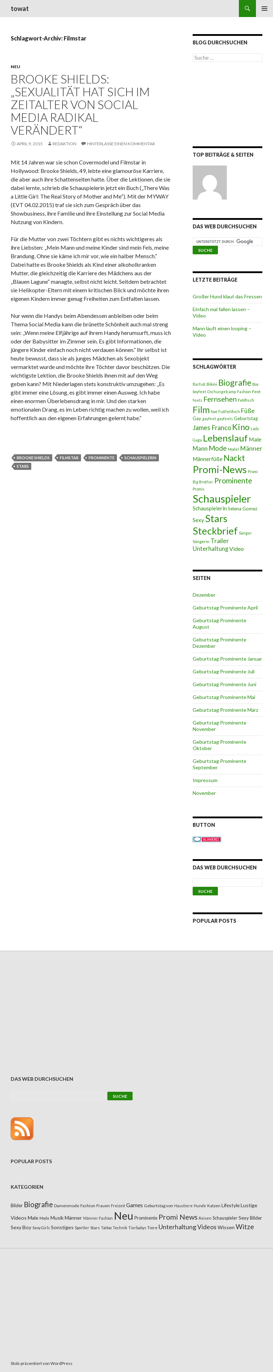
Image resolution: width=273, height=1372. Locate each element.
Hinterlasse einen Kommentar (121, 143)
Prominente (101, 457)
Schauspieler (222, 498)
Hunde (200, 1205)
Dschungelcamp (221, 391)
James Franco (212, 428)
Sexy (198, 520)
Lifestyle (230, 1205)
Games (134, 1205)
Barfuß (199, 384)
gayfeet (209, 418)
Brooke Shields (33, 457)
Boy (255, 384)
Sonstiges (62, 1227)
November (204, 793)
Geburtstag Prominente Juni (224, 684)
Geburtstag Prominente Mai (224, 697)
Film (201, 409)
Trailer (219, 540)
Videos (206, 1227)
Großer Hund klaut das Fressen (227, 296)
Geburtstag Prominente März (225, 710)
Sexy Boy (21, 1227)
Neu (15, 66)
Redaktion (64, 143)
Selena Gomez (242, 508)
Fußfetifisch (229, 411)
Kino (241, 427)
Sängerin (201, 541)
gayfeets (225, 418)
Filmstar (69, 457)
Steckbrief (215, 531)
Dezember (204, 595)
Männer (251, 448)
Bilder (17, 1205)
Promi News (178, 1217)
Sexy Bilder (250, 1218)
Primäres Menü (264, 8)
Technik (120, 1227)
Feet (256, 391)
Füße (248, 410)
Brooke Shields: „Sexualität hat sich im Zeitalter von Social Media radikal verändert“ (80, 104)
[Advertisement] (227, 105)
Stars (23, 466)
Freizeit (118, 1205)
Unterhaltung (210, 548)
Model (233, 449)
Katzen (213, 1205)
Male (255, 439)
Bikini (212, 384)
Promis (198, 489)
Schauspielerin (140, 457)
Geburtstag (246, 418)
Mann (200, 448)
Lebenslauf (225, 438)
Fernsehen (220, 399)
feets (197, 400)
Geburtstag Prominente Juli (224, 671)
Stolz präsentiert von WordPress (42, 1363)
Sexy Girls (41, 1227)
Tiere (152, 1227)
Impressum (205, 780)
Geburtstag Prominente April (225, 607)
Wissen (226, 1227)
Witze (245, 1227)
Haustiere (183, 1205)
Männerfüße (208, 459)
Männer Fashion (98, 1218)
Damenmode (66, 1205)
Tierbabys (137, 1227)
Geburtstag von (158, 1205)
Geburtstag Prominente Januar (227, 659)
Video (236, 548)
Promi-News (220, 469)
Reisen (205, 1218)
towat (20, 8)
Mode (218, 448)
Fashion (244, 391)
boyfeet (199, 391)
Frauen (103, 1205)
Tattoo (106, 1227)
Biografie (234, 382)
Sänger (245, 533)
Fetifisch (246, 400)
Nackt (234, 458)
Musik (57, 1218)
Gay (197, 418)
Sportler (82, 1227)
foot (214, 411)
